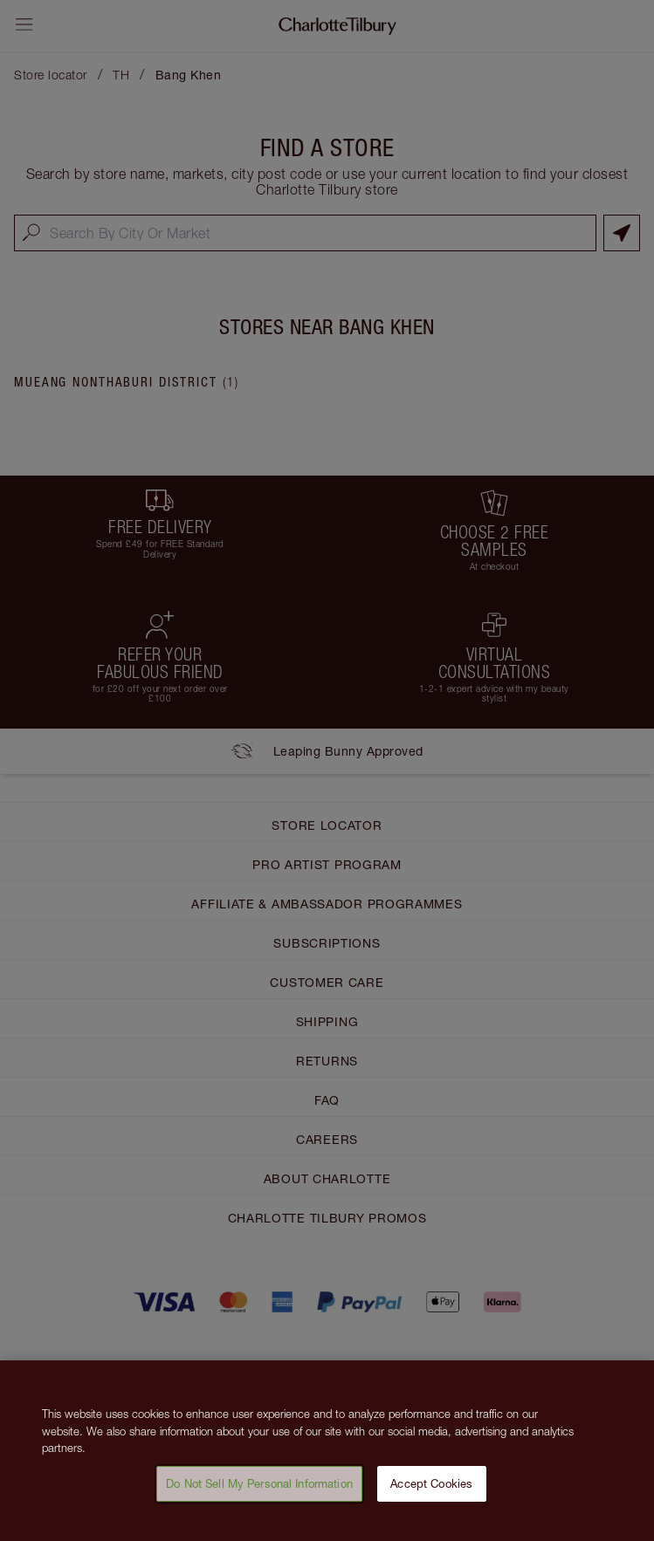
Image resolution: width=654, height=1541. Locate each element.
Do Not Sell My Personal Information (259, 1493)
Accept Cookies (431, 1493)
